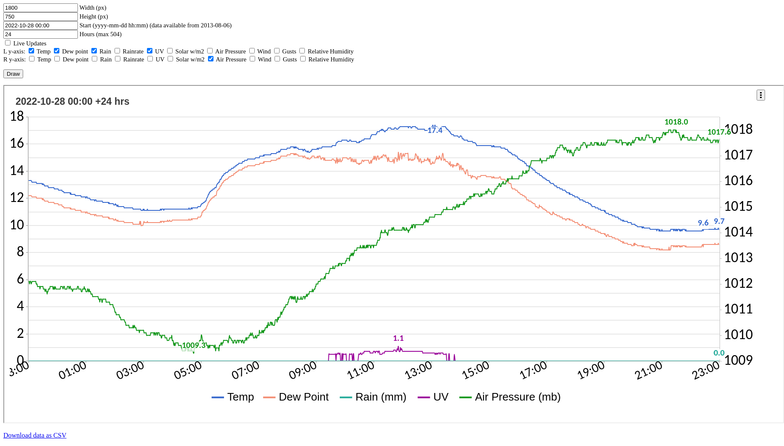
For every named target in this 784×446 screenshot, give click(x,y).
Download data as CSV (35, 435)
